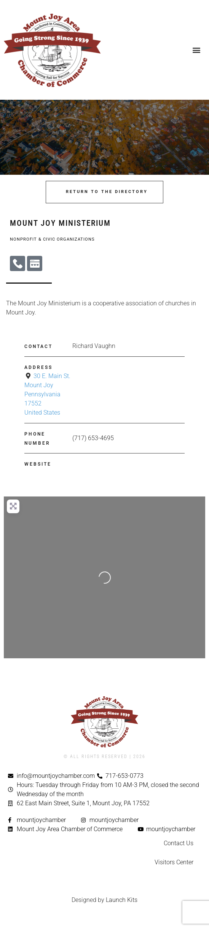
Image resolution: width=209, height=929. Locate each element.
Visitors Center (174, 862)
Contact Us (178, 843)
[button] (196, 50)
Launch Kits (121, 899)
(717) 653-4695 (93, 438)
